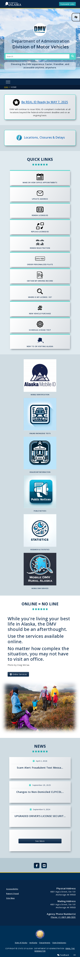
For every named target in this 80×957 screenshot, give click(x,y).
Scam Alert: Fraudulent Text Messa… (40, 767)
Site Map (10, 898)
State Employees (59, 943)
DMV (6, 87)
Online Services (18, 674)
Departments (44, 943)
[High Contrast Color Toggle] (76, 17)
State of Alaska (13, 4)
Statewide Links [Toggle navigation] (67, 4)
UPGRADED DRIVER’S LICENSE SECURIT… (40, 816)
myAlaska (33, 943)
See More (40, 841)
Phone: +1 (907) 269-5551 (63, 917)
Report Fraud (12, 893)
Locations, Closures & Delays (44, 137)
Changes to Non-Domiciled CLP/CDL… (40, 792)
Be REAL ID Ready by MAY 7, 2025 (44, 102)
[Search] (72, 56)
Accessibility (12, 889)
